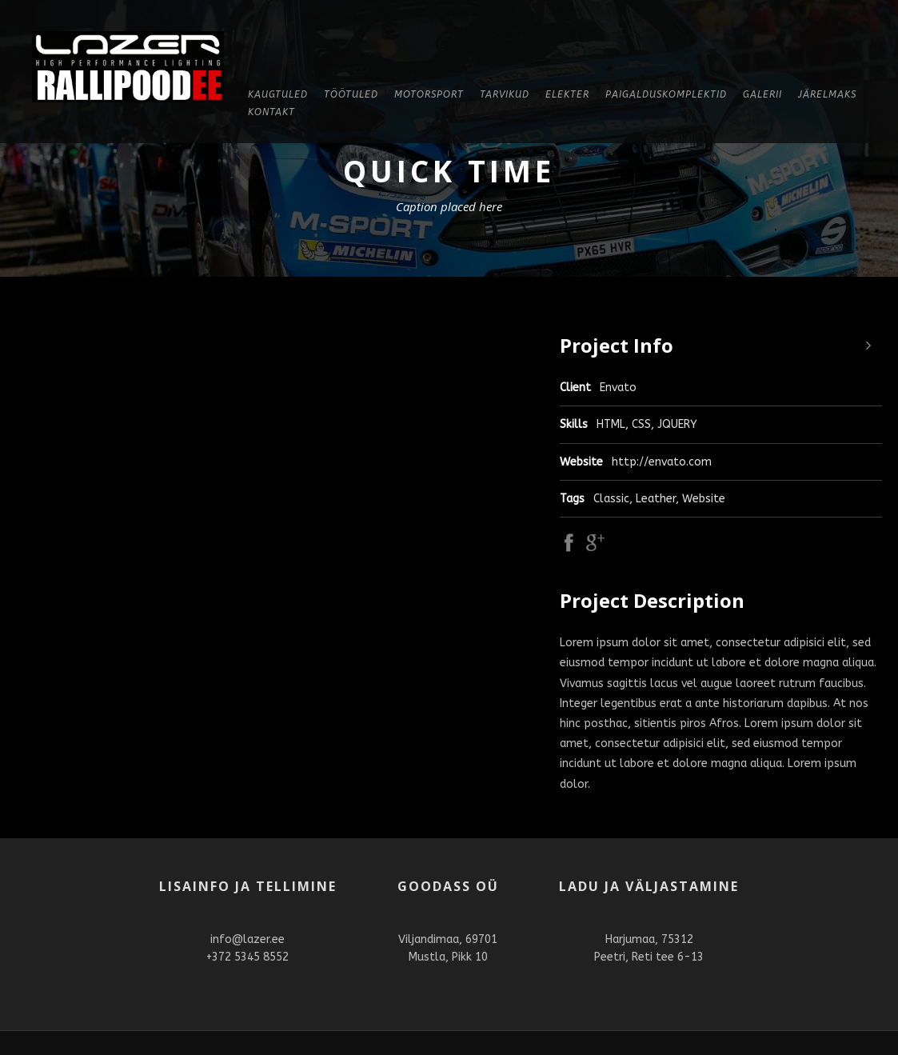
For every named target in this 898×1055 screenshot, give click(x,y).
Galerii (762, 94)
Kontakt (271, 112)
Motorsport (429, 94)
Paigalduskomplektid (666, 94)
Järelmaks (827, 94)
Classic (611, 499)
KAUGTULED (278, 94)
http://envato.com (662, 462)
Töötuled (351, 94)
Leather (656, 499)
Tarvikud (504, 94)
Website (703, 499)
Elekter (567, 94)
